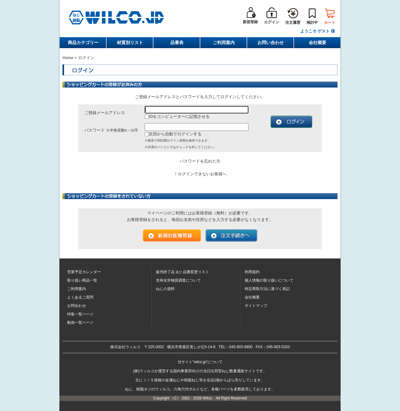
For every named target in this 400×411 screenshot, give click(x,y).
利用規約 (252, 272)
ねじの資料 (165, 289)
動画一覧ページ (80, 322)
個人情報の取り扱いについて (269, 280)
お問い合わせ (271, 42)
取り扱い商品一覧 (82, 280)
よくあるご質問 (80, 297)
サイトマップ (256, 305)
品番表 (176, 42)
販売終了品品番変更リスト (182, 272)
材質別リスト (130, 42)
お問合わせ (76, 305)
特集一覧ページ (80, 314)
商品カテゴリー (83, 42)
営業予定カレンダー (84, 272)
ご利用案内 (224, 42)
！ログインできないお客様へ (200, 174)
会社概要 (317, 42)
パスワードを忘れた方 (200, 161)
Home (67, 57)
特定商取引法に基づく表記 (267, 289)
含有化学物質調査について (178, 280)
